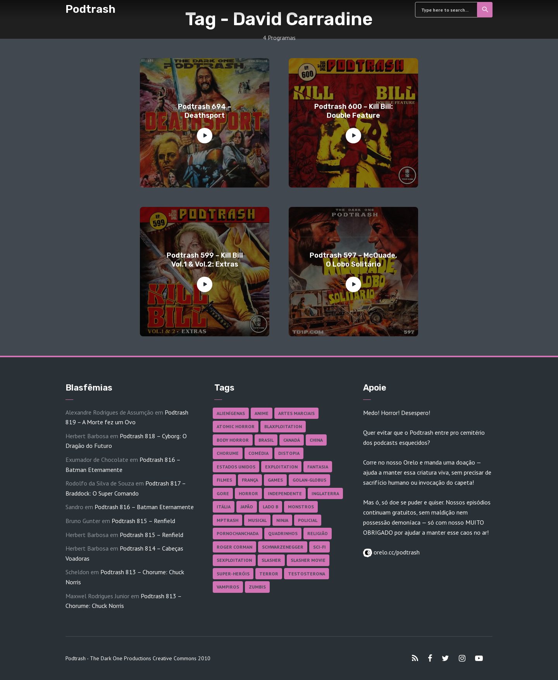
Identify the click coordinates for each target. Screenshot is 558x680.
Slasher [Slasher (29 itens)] (271, 560)
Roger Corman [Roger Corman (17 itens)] (234, 547)
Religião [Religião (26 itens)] (317, 533)
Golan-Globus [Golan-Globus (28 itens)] (309, 480)
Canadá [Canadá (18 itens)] (291, 440)
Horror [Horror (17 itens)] (248, 493)
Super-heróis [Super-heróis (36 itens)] (233, 574)
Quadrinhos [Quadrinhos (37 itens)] (283, 533)
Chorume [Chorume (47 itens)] (228, 453)
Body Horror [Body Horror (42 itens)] (233, 440)
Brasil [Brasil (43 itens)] (266, 440)
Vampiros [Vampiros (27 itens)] (228, 587)
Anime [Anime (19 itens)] (262, 413)
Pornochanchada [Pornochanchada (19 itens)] (237, 533)
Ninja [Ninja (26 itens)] (282, 520)
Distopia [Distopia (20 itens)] (289, 453)
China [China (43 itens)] (316, 440)
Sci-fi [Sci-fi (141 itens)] (319, 547)
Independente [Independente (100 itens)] (285, 493)
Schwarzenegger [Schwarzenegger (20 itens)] (282, 547)
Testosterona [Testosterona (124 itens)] (306, 574)
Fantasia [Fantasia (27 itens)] (317, 467)
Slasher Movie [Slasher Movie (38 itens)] (308, 560)
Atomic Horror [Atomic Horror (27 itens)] (236, 426)
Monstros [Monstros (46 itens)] (301, 507)
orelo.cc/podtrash (396, 552)
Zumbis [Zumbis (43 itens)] (257, 587)
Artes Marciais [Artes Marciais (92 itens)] (296, 413)
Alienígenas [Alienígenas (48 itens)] (231, 413)
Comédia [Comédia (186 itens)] (258, 453)
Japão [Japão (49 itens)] (246, 507)
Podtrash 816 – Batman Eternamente (144, 507)
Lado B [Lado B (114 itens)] (270, 507)
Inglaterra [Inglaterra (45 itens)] (325, 493)
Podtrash (90, 9)
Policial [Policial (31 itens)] (307, 520)
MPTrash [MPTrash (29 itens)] (227, 520)
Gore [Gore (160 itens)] (223, 493)
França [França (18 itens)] (250, 480)
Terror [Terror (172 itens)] (268, 574)
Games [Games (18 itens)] (275, 480)
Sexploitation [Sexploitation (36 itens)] (234, 560)
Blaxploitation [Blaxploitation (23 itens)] (283, 426)
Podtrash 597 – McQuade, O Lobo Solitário (353, 260)
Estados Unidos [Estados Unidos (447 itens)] (236, 467)
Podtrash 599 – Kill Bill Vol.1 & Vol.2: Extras (205, 260)
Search (485, 9)
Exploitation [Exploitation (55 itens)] (281, 467)
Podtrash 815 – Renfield (143, 521)
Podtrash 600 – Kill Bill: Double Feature (353, 111)
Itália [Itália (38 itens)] (224, 507)
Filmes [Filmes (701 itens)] (224, 480)
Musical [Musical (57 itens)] (257, 520)
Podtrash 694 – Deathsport (204, 111)
